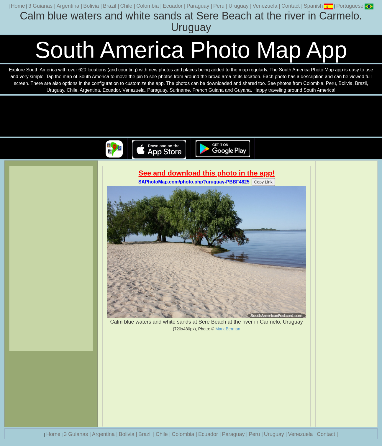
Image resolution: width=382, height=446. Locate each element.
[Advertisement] (206, 379)
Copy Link (263, 182)
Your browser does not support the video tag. (191, 116)
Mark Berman (227, 329)
